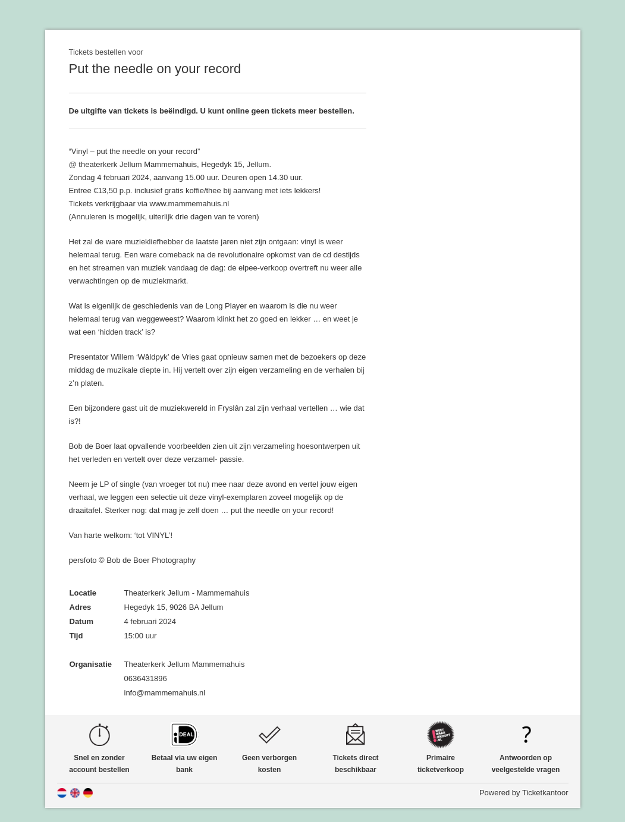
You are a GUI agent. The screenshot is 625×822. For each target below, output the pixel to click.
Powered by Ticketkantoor (524, 792)
